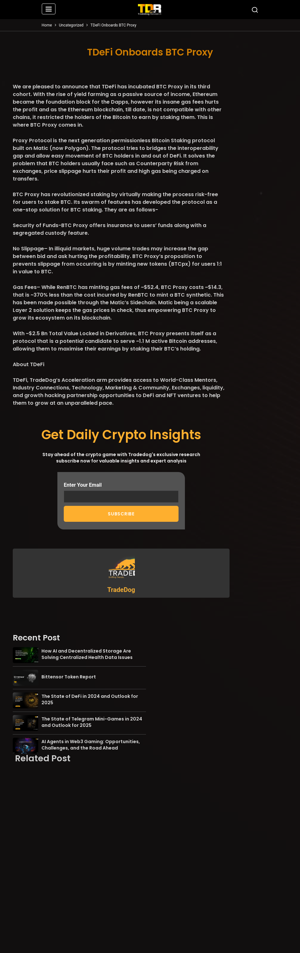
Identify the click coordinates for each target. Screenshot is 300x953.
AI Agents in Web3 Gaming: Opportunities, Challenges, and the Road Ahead (90, 744)
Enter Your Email (121, 492)
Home (47, 25)
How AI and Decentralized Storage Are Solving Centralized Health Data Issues (87, 654)
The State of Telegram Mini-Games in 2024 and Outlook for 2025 (91, 722)
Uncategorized (71, 25)
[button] (49, 9)
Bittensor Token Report (68, 677)
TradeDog (121, 590)
